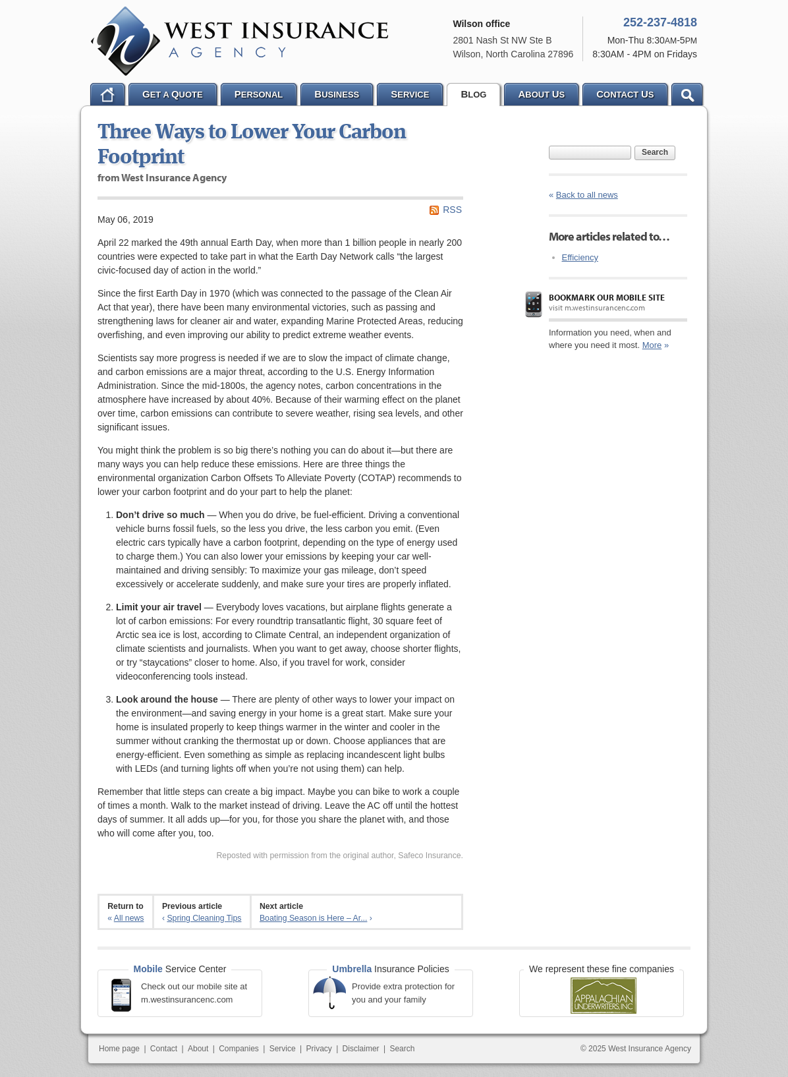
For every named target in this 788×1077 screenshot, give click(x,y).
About (198, 1048)
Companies (239, 1048)
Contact (163, 1048)
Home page (119, 1048)
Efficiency (580, 257)
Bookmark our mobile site (607, 297)
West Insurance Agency (239, 41)
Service (282, 1048)
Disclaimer (361, 1048)
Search (655, 152)
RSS (452, 209)
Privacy (318, 1048)
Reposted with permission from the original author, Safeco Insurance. (339, 855)
